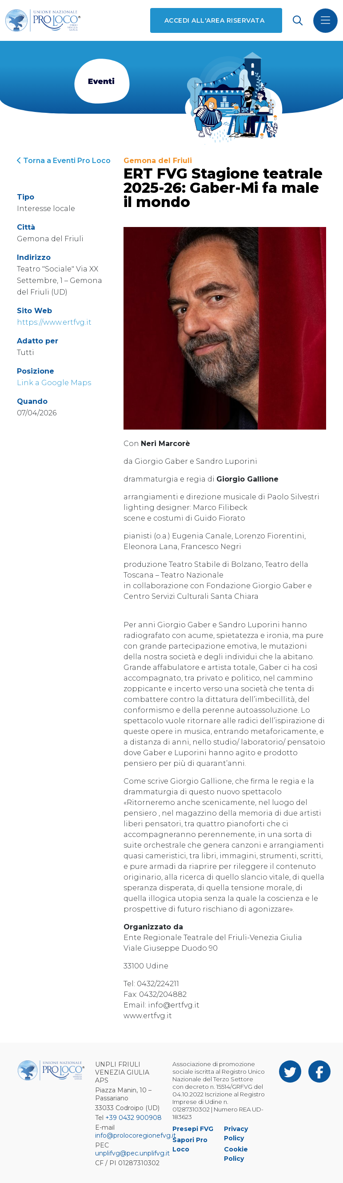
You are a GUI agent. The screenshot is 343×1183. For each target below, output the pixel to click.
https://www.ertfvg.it (54, 322)
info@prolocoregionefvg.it (135, 1135)
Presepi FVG (192, 1129)
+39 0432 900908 (133, 1118)
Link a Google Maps (54, 382)
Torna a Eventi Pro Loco (64, 160)
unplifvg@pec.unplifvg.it (132, 1153)
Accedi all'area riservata (214, 20)
